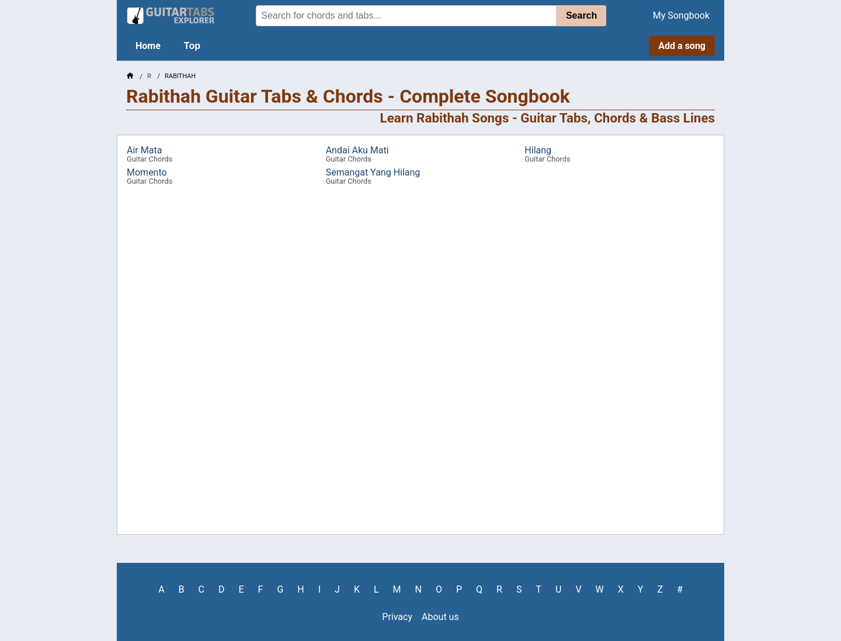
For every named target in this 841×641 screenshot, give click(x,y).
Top (192, 46)
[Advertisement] (56, 184)
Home (148, 45)
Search (581, 15)
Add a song (682, 45)
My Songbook (681, 15)
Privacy (397, 616)
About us (440, 616)
